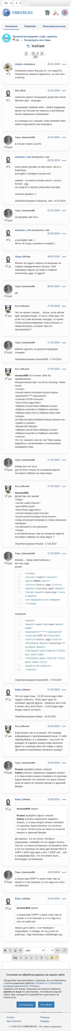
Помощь (45, 1017)
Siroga (18, 256)
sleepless (19, 64)
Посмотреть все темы (37, 40)
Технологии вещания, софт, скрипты (34, 36)
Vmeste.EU (22, 13)
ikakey (18, 689)
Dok (17, 90)
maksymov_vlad (23, 157)
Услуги (10, 1017)
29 (35, 56)
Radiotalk (30, 26)
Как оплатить (14, 1021)
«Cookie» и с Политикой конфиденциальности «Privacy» (33, 984)
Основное (11, 26)
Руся (17, 306)
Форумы (45, 1021)
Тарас (18, 137)
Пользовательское (54, 26)
